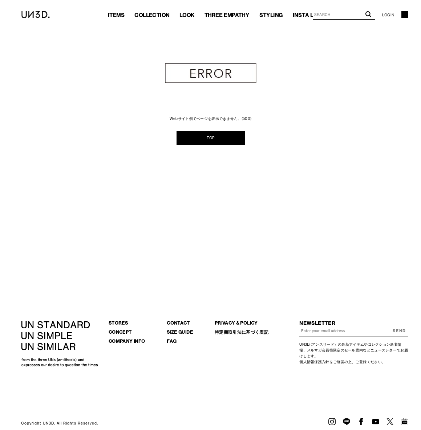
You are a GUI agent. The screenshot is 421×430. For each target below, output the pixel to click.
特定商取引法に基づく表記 (241, 332)
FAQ (172, 341)
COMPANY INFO (127, 341)
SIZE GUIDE (180, 332)
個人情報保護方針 (314, 361)
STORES (118, 323)
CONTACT (178, 323)
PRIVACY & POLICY (236, 323)
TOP (211, 138)
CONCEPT (120, 332)
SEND (399, 331)
